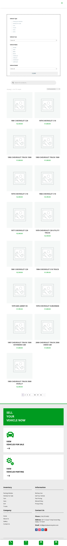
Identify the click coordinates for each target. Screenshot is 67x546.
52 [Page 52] (41, 395)
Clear (34, 73)
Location (25, 544)
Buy (41, 544)
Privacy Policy (39, 504)
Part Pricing (38, 498)
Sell (56, 544)
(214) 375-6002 (44, 516)
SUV (4, 504)
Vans (4, 501)
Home (5, 516)
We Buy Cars (39, 493)
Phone (11, 544)
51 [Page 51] (38, 395)
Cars (4, 498)
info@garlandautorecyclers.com (49, 525)
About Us (6, 519)
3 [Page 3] (27, 395)
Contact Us (6, 524)
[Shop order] (53, 89)
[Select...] (33, 40)
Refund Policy (39, 501)
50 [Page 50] (35, 395)
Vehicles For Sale (8, 496)
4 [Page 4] (29, 395)
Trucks (5, 506)
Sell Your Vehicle (40, 496)
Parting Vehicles (8, 493)
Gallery (5, 521)
